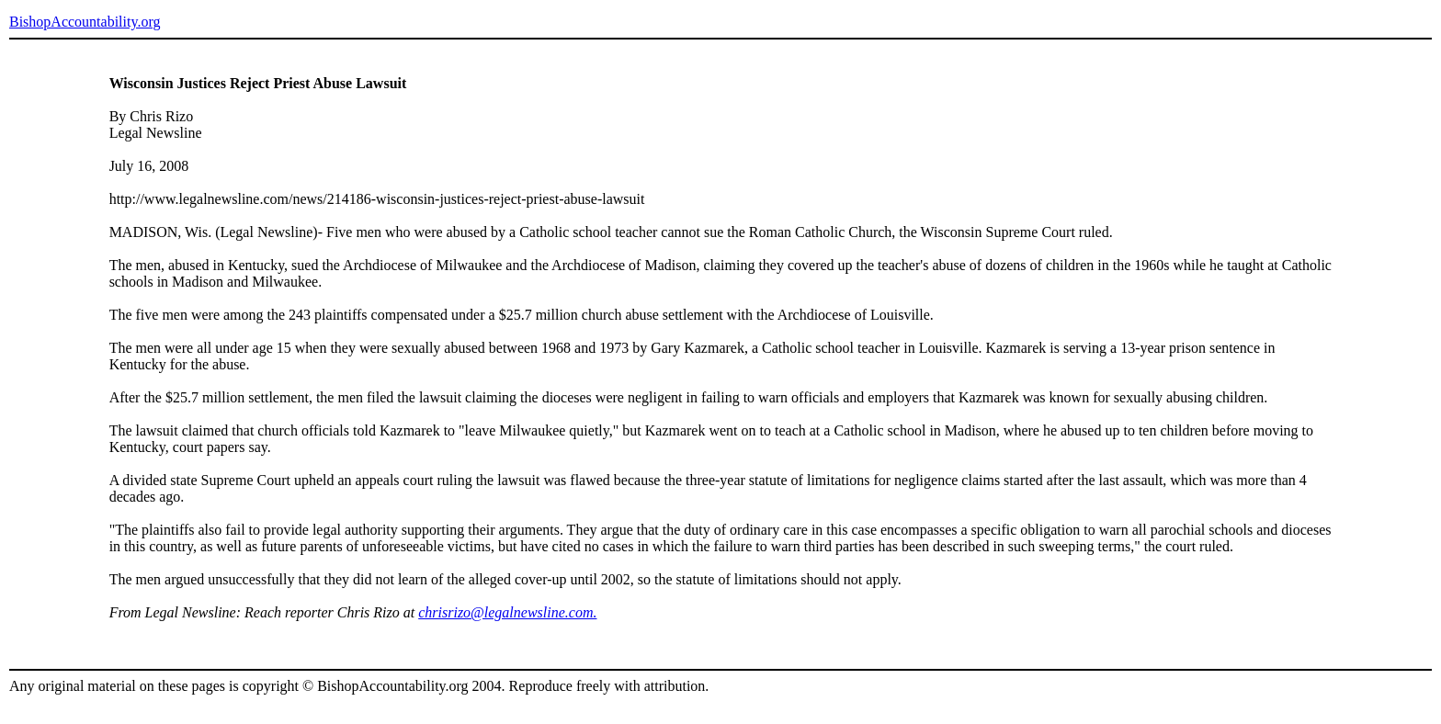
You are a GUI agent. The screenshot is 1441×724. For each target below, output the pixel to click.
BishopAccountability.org (84, 21)
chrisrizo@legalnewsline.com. (507, 612)
